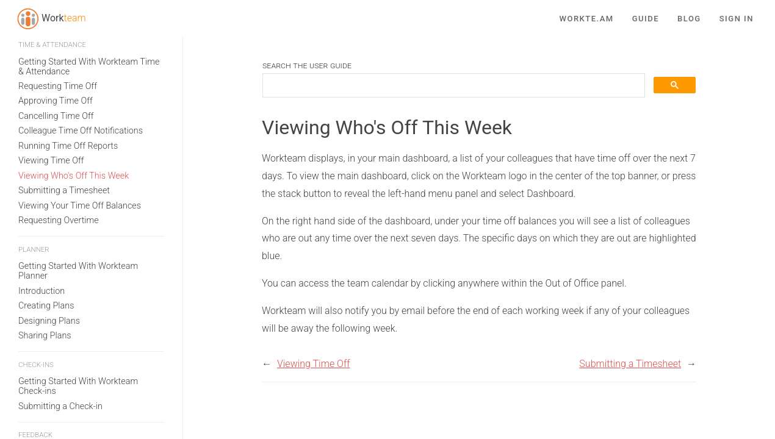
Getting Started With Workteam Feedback (78, 337)
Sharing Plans (44, 215)
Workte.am (587, 16)
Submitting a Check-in (60, 286)
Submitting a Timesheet (64, 70)
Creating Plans (46, 185)
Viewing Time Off (51, 40)
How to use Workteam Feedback (80, 356)
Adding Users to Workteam (69, 432)
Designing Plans (49, 201)
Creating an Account (57, 417)
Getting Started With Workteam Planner (78, 151)
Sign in (736, 16)
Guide (645, 16)
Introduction (41, 171)
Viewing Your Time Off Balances (79, 85)
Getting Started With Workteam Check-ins (78, 266)
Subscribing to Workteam (66, 402)
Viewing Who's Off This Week (73, 56)
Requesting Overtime (58, 100)
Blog (689, 16)
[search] (452, 86)
